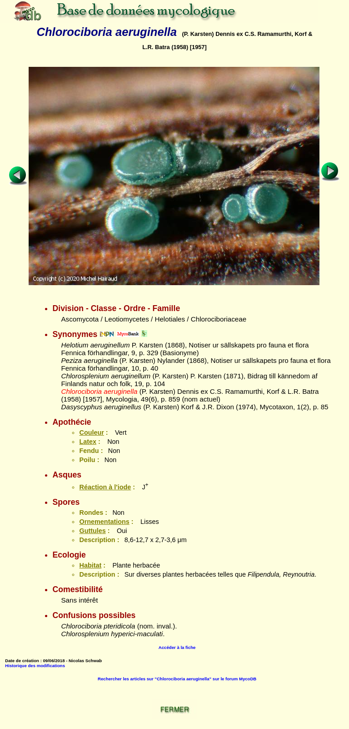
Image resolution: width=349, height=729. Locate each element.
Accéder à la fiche (177, 647)
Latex (87, 441)
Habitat (90, 565)
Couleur (91, 432)
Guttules (92, 530)
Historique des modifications (35, 665)
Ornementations (104, 521)
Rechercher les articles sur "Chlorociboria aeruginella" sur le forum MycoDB (177, 678)
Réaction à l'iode (105, 487)
